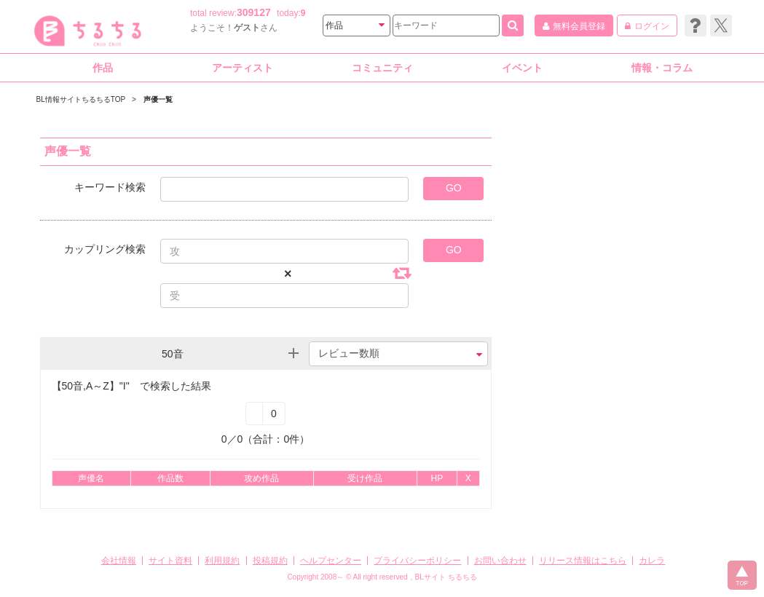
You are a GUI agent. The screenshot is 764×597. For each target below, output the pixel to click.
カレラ (652, 560)
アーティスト (242, 68)
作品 (102, 68)
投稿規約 (270, 560)
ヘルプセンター (330, 560)
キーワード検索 (110, 186)
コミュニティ (382, 68)
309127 (254, 12)
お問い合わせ (500, 560)
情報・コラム (662, 68)
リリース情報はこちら (582, 560)
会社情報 (118, 560)
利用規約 (222, 560)
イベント (522, 68)
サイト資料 (170, 560)
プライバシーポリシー (417, 560)
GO (454, 188)
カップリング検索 (105, 248)
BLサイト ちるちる (446, 577)
